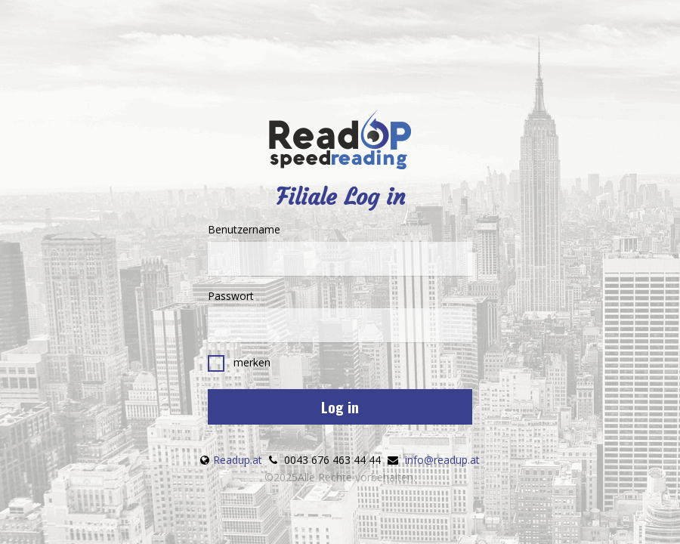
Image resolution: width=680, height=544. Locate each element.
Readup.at (237, 460)
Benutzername (340, 249)
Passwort (340, 315)
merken (239, 363)
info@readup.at (442, 460)
